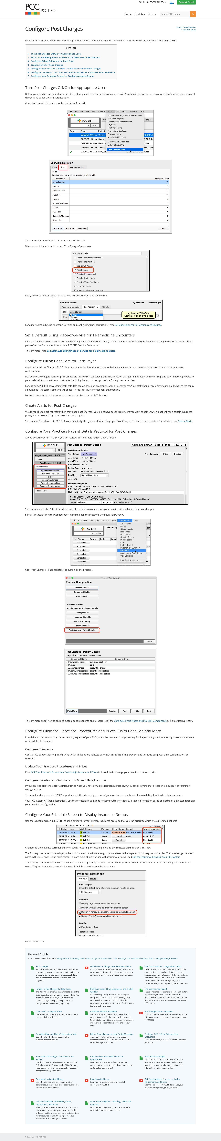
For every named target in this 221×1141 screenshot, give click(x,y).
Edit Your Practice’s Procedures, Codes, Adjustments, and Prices (64, 772)
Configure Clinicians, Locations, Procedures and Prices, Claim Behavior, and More (71, 72)
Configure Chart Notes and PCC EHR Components (140, 720)
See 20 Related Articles (186, 27)
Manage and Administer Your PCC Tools (136, 958)
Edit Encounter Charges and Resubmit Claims (110, 966)
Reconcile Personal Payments (103, 1011)
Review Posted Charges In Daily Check (53, 989)
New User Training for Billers (49, 1011)
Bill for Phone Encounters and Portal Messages (111, 1034)
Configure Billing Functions (166, 958)
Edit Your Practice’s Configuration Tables (163, 966)
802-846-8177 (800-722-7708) (152, 2)
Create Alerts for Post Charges (45, 64)
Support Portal (186, 2)
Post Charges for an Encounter (159, 1011)
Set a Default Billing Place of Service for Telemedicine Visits (81, 350)
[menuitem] (152, 2)
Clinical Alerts (185, 421)
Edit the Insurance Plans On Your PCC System (156, 856)
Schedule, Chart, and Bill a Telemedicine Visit (56, 1034)
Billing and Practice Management (70, 958)
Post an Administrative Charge (50, 1079)
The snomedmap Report (156, 989)
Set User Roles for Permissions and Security (138, 324)
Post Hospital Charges (155, 1056)
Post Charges (42, 966)
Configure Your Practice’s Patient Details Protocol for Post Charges (64, 68)
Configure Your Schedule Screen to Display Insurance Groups (60, 76)
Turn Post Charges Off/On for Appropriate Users (54, 53)
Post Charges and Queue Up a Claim (101, 958)
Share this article (188, 29)
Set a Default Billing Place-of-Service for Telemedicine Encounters (63, 57)
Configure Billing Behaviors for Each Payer (50, 61)
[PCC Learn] (44, 9)
